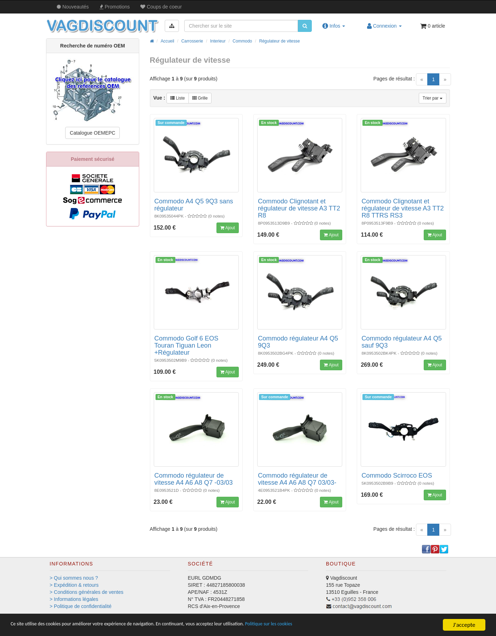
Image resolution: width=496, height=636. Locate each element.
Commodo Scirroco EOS (396, 475)
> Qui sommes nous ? (74, 578)
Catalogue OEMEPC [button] (92, 133)
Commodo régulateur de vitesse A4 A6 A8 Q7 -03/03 (193, 479)
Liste (177, 98)
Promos (115, 7)
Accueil (167, 41)
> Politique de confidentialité (81, 606)
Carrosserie (192, 41)
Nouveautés (73, 7)
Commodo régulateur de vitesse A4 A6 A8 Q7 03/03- (297, 479)
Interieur (218, 41)
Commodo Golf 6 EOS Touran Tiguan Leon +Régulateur (186, 345)
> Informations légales (74, 599)
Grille (200, 98)
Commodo (242, 41)
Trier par (433, 98)
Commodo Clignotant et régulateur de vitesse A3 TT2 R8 (299, 208)
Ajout (227, 227)
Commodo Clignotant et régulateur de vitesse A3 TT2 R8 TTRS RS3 (402, 208)
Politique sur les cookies (329, 625)
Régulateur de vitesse (279, 41)
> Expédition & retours (74, 585)
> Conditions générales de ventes (86, 592)
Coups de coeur (161, 7)
